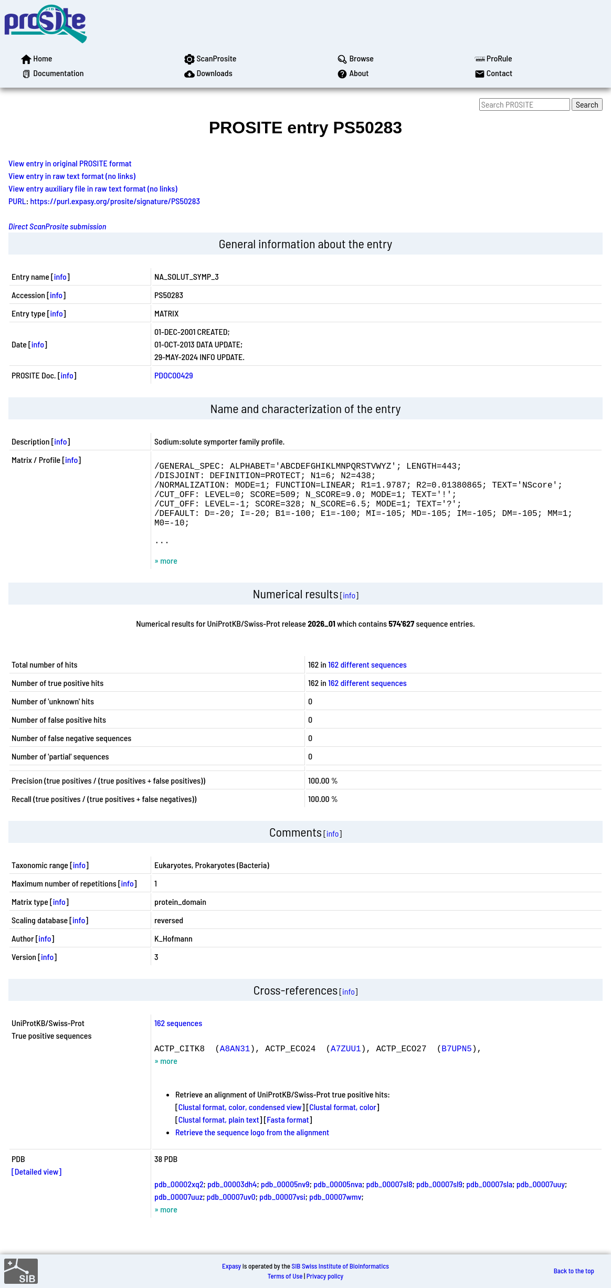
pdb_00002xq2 (179, 1201)
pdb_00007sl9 (439, 1201)
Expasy (231, 1266)
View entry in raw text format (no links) (71, 176)
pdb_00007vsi (282, 1213)
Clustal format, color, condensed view (240, 1123)
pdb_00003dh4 (232, 1201)
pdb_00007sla (489, 1201)
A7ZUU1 (346, 1065)
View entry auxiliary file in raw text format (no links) (92, 188)
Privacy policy (325, 1276)
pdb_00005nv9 (285, 1201)
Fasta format (288, 1136)
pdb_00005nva (337, 1201)
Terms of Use (285, 1276)
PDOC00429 (173, 375)
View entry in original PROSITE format (70, 163)
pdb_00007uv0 (231, 1213)
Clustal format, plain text (218, 1136)
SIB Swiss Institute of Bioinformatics (340, 1266)
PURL (17, 201)
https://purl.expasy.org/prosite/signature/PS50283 (115, 201)
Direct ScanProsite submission (57, 226)
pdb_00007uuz (178, 1213)
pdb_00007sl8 (389, 1201)
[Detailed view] (36, 1188)
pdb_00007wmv (335, 1213)
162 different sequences (367, 681)
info (60, 276)
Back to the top (574, 1271)
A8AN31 (235, 1065)
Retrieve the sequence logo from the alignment (252, 1149)
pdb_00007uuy (541, 1201)
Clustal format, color (342, 1123)
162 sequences (178, 1039)
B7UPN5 (456, 1065)
